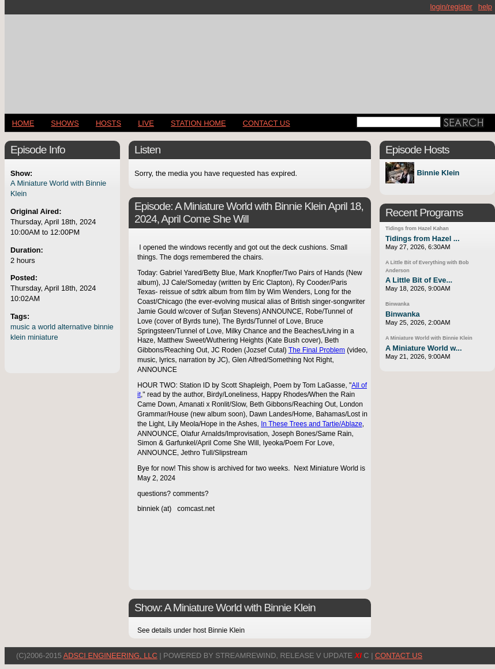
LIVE (146, 123)
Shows (64, 123)
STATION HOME (198, 123)
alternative (75, 326)
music (19, 326)
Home (23, 123)
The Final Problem (316, 350)
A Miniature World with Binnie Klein (428, 338)
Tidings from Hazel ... (422, 238)
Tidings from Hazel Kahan (417, 228)
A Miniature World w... (423, 348)
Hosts (108, 123)
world (47, 326)
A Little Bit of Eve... (418, 280)
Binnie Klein (438, 172)
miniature (43, 337)
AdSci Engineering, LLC (110, 655)
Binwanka (397, 304)
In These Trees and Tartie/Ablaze (311, 424)
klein (17, 337)
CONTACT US (266, 123)
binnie (103, 326)
